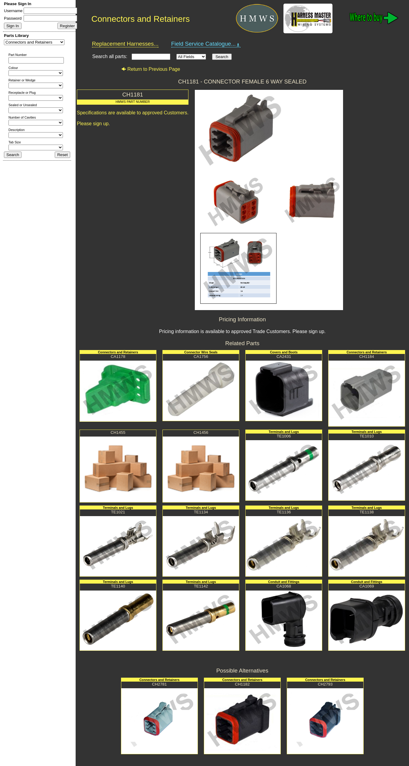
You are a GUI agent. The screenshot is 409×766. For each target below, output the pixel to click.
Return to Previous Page (150, 69)
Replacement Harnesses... (125, 44)
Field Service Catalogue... (206, 44)
